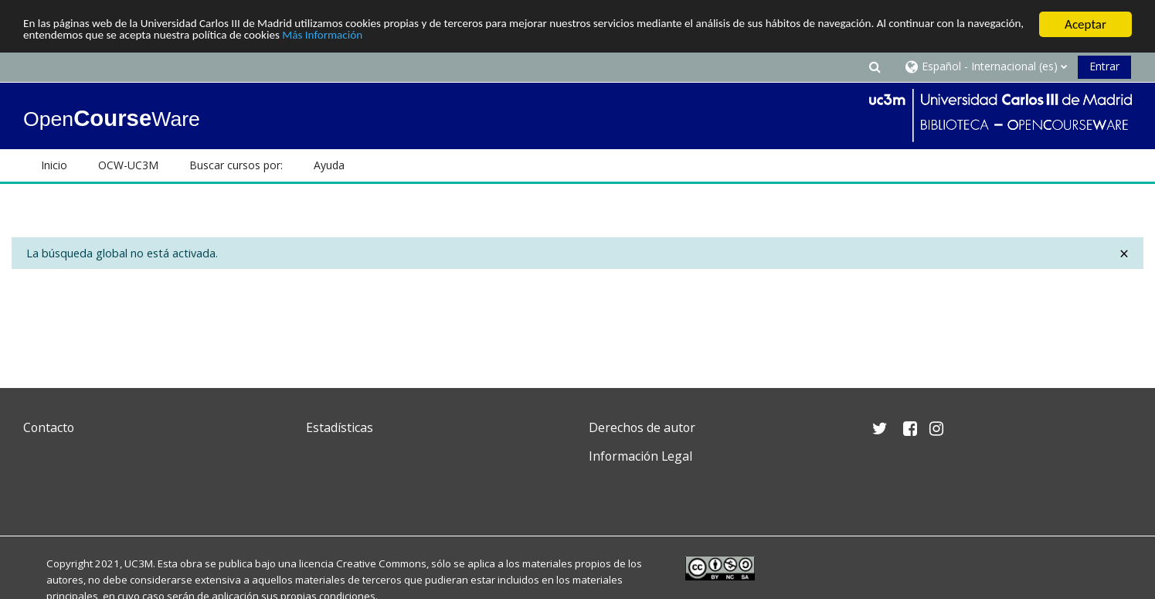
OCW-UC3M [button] (128, 165)
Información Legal (640, 456)
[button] (875, 66)
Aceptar (1085, 24)
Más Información (514, 38)
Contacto (48, 427)
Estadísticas (339, 427)
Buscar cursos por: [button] (236, 165)
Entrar (1104, 66)
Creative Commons (381, 563)
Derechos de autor (642, 427)
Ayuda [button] (329, 165)
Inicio (54, 165)
